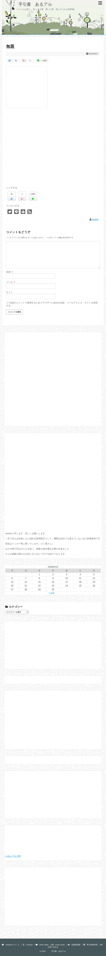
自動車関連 (74, 945)
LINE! (44, 60)
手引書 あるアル (29, 4)
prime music (58, 945)
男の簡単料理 (90, 945)
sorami (95, 219)
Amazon (28, 945)
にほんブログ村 (13, 856)
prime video (42, 945)
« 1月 (51, 593)
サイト (9, 292)
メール (10, 282)
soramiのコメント (11, 945)
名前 (9, 272)
